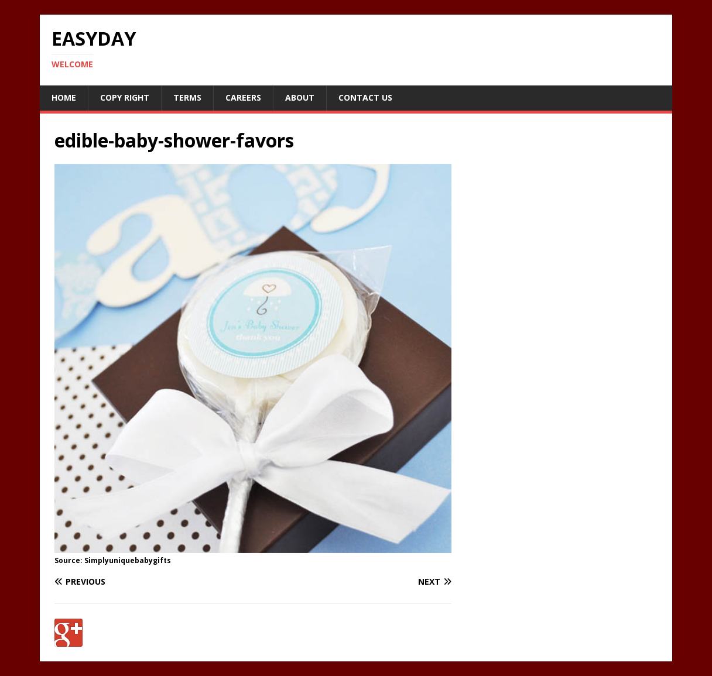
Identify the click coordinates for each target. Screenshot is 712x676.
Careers (243, 97)
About (299, 97)
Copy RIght (124, 97)
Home (64, 97)
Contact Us (365, 97)
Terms (187, 97)
